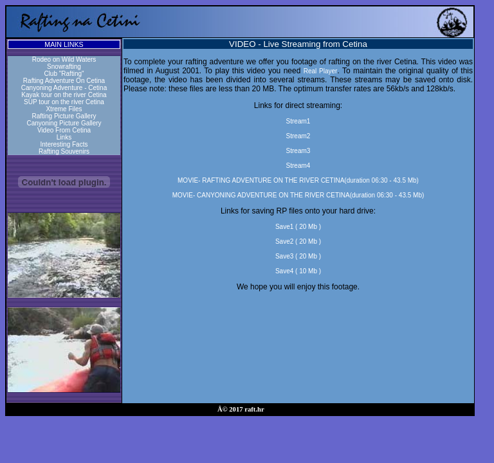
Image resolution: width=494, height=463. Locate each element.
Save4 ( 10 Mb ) (298, 271)
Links (64, 137)
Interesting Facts (64, 144)
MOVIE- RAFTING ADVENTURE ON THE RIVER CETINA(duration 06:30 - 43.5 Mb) (298, 180)
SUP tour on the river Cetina (64, 101)
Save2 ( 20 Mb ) (298, 241)
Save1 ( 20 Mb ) (298, 226)
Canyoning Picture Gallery (63, 123)
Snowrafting (64, 66)
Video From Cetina (64, 130)
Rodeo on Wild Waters (64, 59)
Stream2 (298, 136)
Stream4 (298, 165)
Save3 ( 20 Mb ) (298, 256)
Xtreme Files (64, 109)
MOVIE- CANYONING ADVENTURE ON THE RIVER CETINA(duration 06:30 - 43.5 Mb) (298, 195)
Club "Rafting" (64, 73)
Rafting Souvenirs (64, 151)
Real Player (321, 71)
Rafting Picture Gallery (64, 116)
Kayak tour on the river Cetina (63, 94)
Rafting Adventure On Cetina (64, 80)
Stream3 (298, 150)
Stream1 (298, 121)
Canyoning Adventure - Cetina (64, 87)
